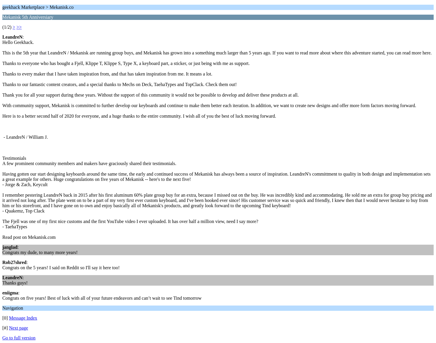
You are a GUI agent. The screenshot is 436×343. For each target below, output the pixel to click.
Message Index (23, 317)
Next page (18, 327)
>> (19, 27)
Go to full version (18, 337)
